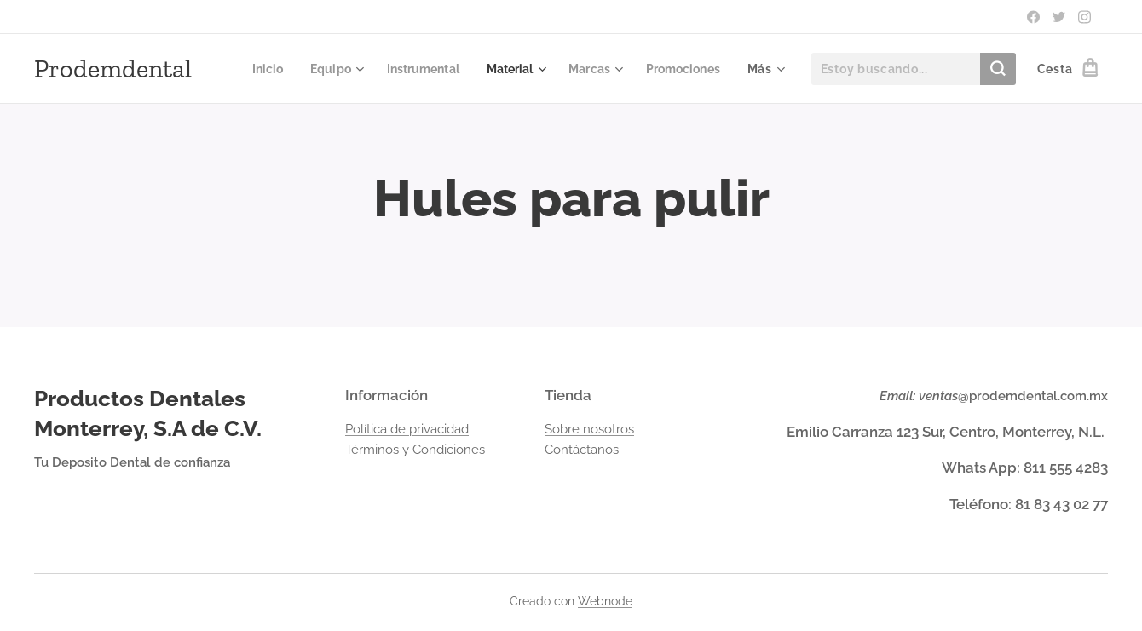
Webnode (605, 601)
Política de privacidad (407, 429)
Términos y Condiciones (415, 449)
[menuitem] (355, 69)
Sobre (564, 429)
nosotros (608, 429)
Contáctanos (582, 449)
